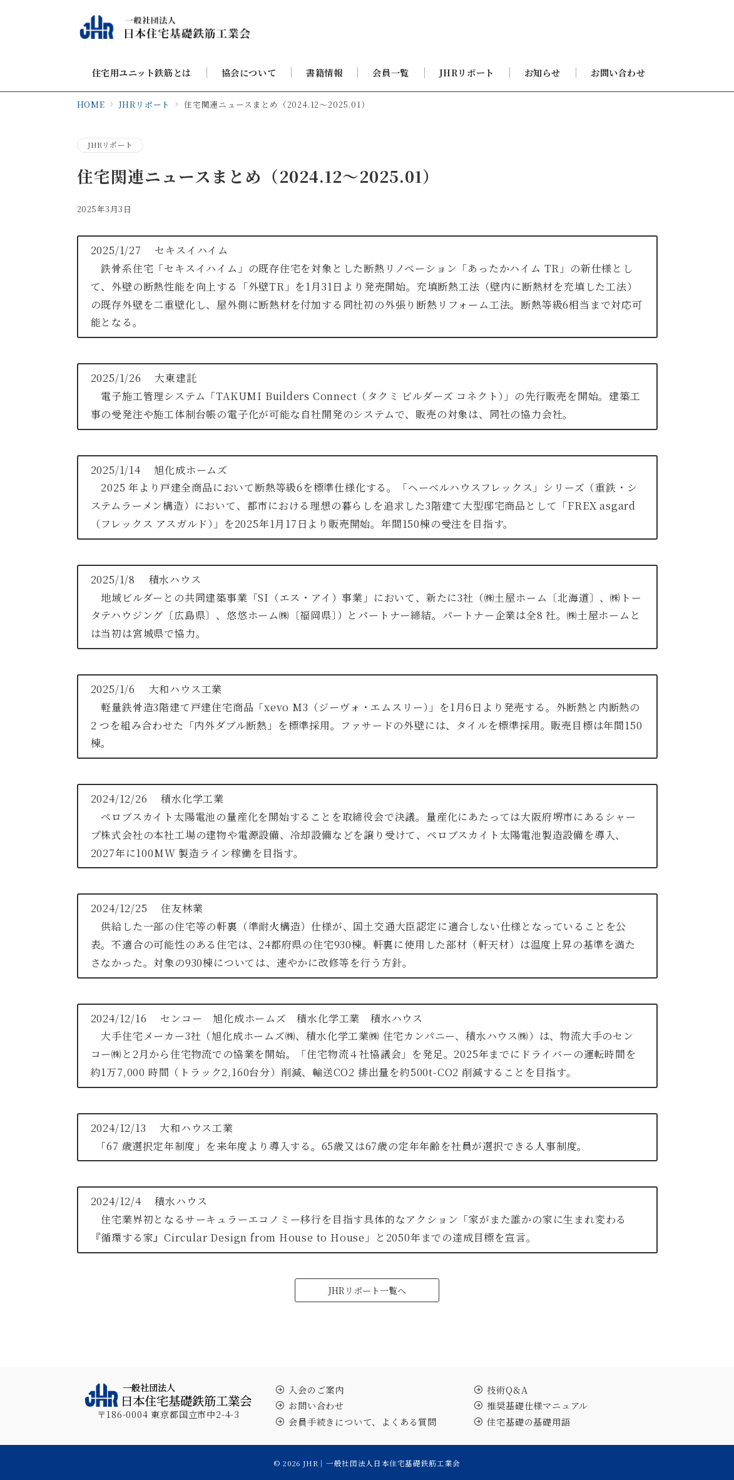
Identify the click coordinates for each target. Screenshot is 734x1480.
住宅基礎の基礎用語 (528, 1422)
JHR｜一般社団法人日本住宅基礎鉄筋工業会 (382, 1463)
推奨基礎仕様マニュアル (537, 1405)
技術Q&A (507, 1390)
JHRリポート (110, 145)
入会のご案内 (316, 1390)
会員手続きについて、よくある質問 (362, 1422)
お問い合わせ (316, 1405)
